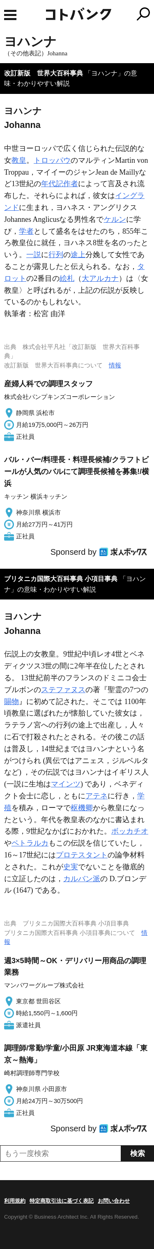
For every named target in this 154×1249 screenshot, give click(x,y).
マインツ (65, 784)
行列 (55, 255)
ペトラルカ (29, 843)
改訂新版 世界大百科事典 (43, 73)
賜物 (11, 701)
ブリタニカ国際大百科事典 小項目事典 (60, 578)
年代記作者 (59, 184)
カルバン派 (81, 879)
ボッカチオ (129, 831)
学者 (26, 231)
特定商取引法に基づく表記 (62, 1201)
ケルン (115, 219)
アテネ (96, 796)
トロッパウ (52, 160)
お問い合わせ (114, 1201)
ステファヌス (63, 690)
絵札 (67, 278)
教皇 (18, 160)
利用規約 (14, 1201)
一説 (33, 255)
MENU (10, 15)
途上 (78, 255)
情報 (115, 365)
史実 (70, 867)
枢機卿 (82, 808)
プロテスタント (82, 855)
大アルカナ (100, 278)
